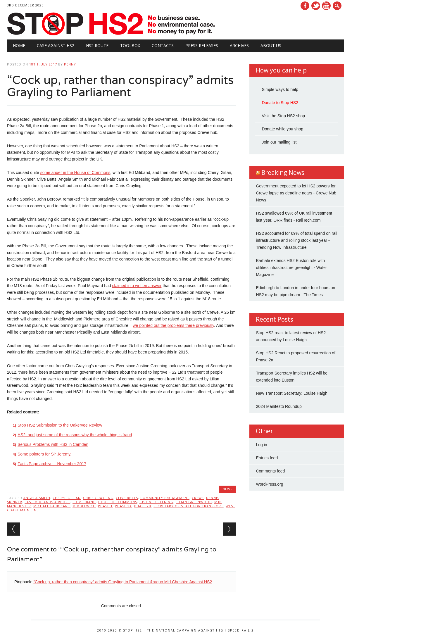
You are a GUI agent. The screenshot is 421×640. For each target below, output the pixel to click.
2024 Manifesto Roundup (278, 406)
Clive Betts (127, 498)
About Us (270, 45)
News (227, 489)
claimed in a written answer (137, 285)
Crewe (198, 498)
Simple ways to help (280, 89)
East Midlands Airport (47, 502)
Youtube (326, 5)
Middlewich (84, 506)
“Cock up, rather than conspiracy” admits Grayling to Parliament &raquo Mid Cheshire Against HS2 (122, 581)
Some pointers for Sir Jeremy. (44, 454)
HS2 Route (97, 45)
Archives (239, 45)
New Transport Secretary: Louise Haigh (291, 393)
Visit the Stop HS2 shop (283, 115)
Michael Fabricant (51, 506)
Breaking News (282, 172)
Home (19, 45)
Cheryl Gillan (67, 498)
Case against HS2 (55, 45)
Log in (261, 444)
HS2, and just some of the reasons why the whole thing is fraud (75, 434)
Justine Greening (156, 502)
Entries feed (267, 458)
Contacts (163, 45)
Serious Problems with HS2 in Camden (53, 444)
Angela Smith (36, 498)
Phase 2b (142, 506)
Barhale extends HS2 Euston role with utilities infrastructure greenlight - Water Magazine (291, 267)
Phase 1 (105, 506)
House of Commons (117, 502)
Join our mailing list (279, 142)
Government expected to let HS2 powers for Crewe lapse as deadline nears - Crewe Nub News (296, 193)
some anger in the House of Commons (75, 172)
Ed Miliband (84, 502)
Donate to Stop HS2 (280, 102)
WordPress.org (269, 484)
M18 (218, 502)
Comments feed (270, 471)
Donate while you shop (282, 129)
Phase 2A (123, 506)
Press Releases (201, 45)
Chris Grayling (98, 498)
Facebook (305, 5)
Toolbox (130, 45)
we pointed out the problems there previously (173, 325)
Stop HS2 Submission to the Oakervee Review (60, 425)
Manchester (19, 506)
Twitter (315, 5)
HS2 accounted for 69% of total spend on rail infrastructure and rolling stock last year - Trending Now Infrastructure (296, 240)
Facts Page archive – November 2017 (52, 463)
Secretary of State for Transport (188, 506)
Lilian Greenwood (194, 502)
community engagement (164, 498)
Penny (70, 64)
